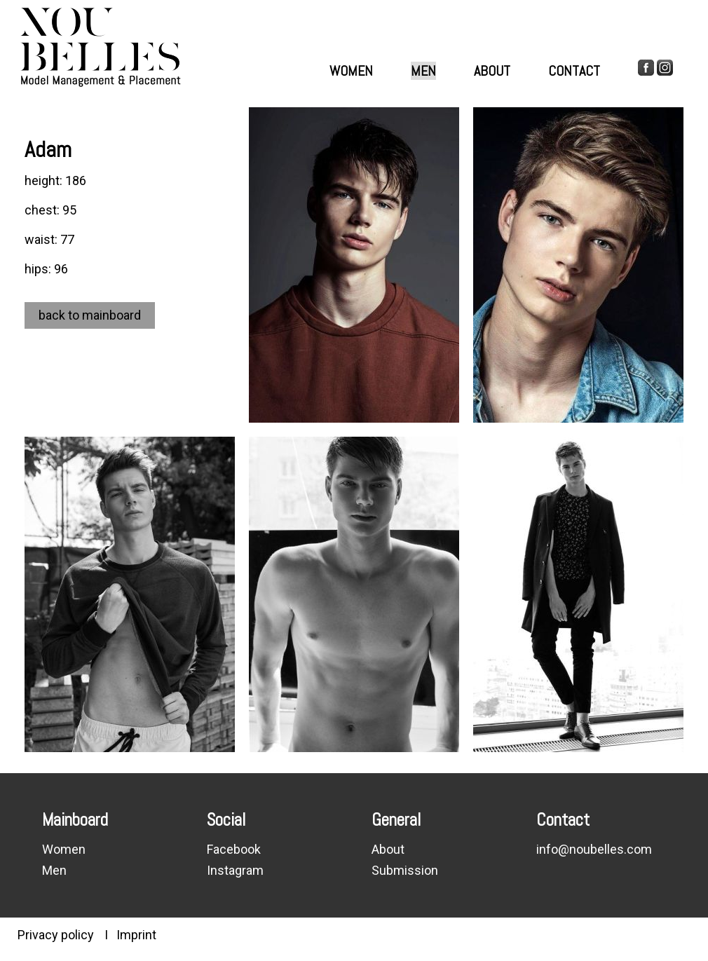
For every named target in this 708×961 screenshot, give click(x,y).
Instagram (235, 870)
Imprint (136, 934)
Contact (574, 71)
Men (423, 71)
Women (351, 71)
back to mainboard (90, 315)
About (492, 71)
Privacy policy (56, 934)
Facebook (234, 849)
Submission (405, 870)
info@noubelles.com (594, 849)
